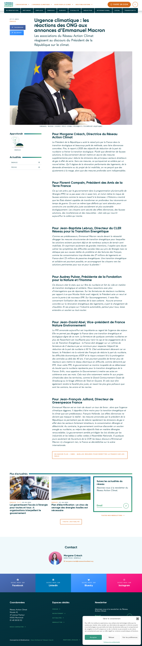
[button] (137, 619)
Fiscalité (74, 10)
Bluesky (17, 32)
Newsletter (57, 622)
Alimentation (12, 10)
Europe (62, 10)
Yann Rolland (35, 640)
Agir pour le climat (62, 4)
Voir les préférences (129, 637)
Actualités (57, 618)
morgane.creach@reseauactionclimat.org (78, 561)
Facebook (17, 27)
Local (117, 10)
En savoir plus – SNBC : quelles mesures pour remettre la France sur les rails (89, 455)
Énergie (51, 10)
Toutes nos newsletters (111, 515)
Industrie (87, 10)
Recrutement (57, 613)
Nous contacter (17, 627)
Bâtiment (27, 10)
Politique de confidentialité (112, 642)
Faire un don (119, 4)
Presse (55, 609)
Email (99, 505)
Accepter (93, 637)
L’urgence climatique (41, 4)
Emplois (39, 10)
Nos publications (83, 4)
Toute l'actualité (71, 521)
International (103, 10)
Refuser (111, 637)
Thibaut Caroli (47, 640)
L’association (21, 4)
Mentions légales (70, 640)
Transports (130, 10)
